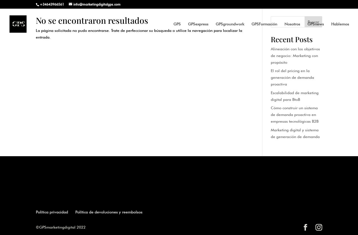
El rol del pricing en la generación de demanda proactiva (292, 77)
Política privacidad (52, 212)
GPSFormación (264, 24)
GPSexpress (198, 24)
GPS (177, 24)
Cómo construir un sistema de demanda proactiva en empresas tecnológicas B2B (295, 115)
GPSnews (315, 24)
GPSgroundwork (230, 24)
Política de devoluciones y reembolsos (108, 212)
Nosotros (292, 24)
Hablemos (340, 24)
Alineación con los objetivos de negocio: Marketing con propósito (295, 56)
